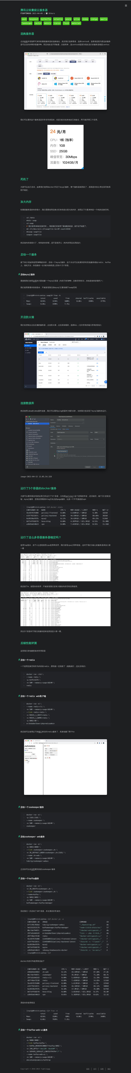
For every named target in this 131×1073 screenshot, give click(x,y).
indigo (94, 19)
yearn (68, 19)
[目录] (126, 5)
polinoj (69, 496)
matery (47, 23)
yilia (76, 19)
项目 (109, 1069)
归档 (101, 1069)
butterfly (46, 19)
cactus (38, 23)
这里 (35, 281)
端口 (40, 732)
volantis (58, 19)
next (24, 19)
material (76, 23)
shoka (85, 19)
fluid (66, 23)
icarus (57, 23)
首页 (87, 1069)
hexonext (33, 19)
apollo (104, 19)
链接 (26, 41)
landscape (27, 23)
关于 (94, 1069)
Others (52, 13)
